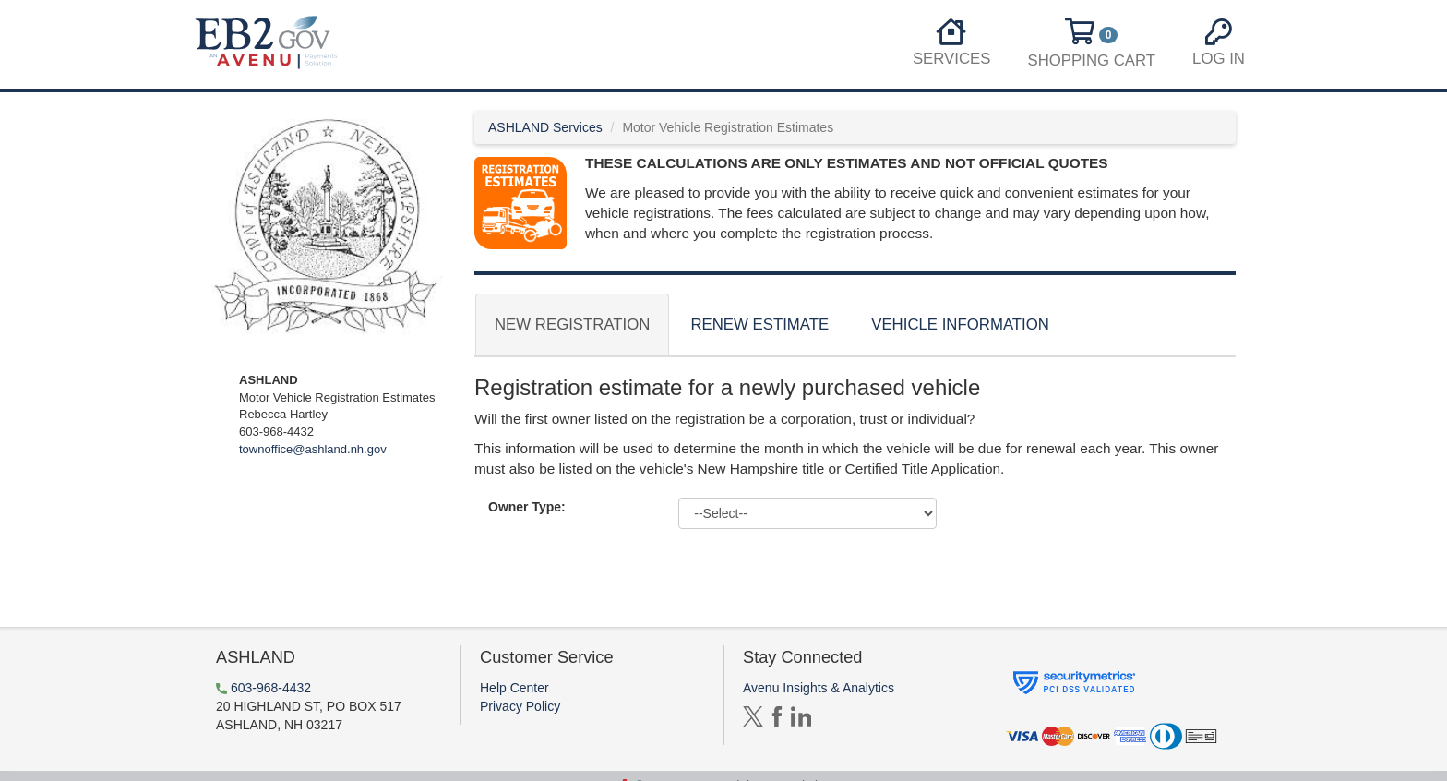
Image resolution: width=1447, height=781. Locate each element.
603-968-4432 (271, 687)
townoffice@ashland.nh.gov (313, 449)
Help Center (514, 687)
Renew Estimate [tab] (759, 324)
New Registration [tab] (572, 324)
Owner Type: (527, 506)
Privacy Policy (520, 706)
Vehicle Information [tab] (960, 324)
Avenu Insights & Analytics (818, 687)
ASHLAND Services (545, 127)
